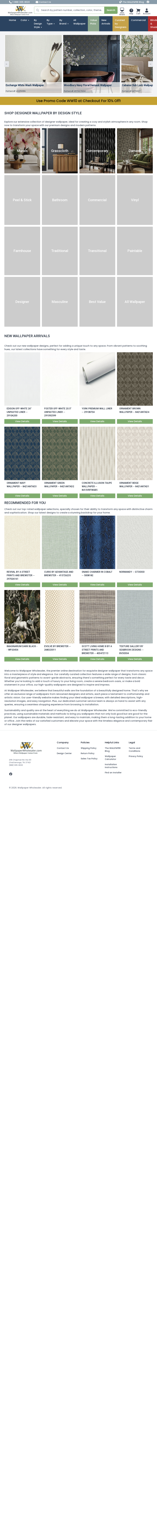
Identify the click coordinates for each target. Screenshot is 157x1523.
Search (111, 10)
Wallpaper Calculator (110, 758)
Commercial (138, 20)
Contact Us (43, 2)
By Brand (62, 21)
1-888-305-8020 (19, 2)
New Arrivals (105, 21)
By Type (49, 21)
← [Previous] (7, 64)
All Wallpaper (79, 21)
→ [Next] (150, 64)
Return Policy (87, 753)
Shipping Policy (88, 748)
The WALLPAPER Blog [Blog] (131, 2)
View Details (22, 421)
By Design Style (38, 23)
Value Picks (93, 21)
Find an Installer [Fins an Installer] (113, 772)
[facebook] (30, 774)
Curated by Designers (120, 23)
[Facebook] (148, 2)
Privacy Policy (136, 756)
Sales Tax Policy (89, 758)
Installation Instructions (111, 766)
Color (24, 20)
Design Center (64, 753)
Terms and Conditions (134, 749)
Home (12, 20)
